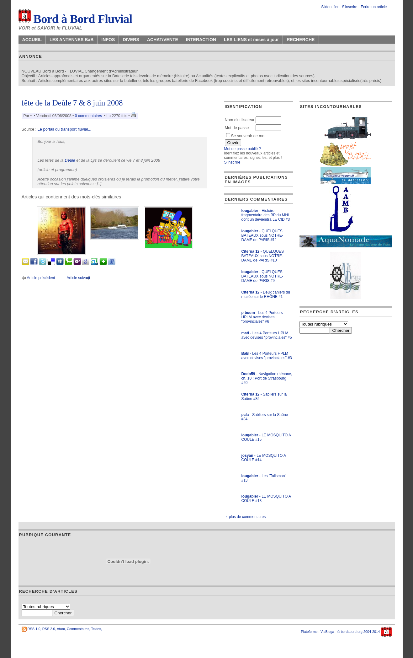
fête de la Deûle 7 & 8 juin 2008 (72, 103)
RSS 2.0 (48, 629)
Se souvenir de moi (246, 135)
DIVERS (131, 39)
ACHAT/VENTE (162, 39)
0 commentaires (89, 116)
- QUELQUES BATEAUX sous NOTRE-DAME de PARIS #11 (262, 235)
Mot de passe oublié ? (242, 149)
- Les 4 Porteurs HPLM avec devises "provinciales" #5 (266, 335)
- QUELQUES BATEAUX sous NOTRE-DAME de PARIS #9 (262, 276)
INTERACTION (201, 39)
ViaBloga (327, 632)
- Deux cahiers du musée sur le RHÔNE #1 (265, 294)
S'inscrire (349, 7)
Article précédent (41, 278)
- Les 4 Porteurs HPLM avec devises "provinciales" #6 (262, 317)
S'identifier (330, 7)
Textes (96, 629)
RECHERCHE (301, 39)
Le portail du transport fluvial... (64, 129)
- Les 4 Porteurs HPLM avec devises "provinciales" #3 (266, 355)
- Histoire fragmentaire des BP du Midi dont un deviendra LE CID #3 (265, 215)
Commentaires (78, 629)
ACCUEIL (32, 39)
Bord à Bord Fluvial (75, 18)
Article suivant (78, 278)
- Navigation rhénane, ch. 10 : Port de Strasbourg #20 (266, 378)
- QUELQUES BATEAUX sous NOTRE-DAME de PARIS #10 (262, 255)
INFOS (108, 39)
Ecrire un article (374, 7)
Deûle (70, 160)
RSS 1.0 (34, 629)
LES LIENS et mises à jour (251, 39)
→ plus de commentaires (245, 517)
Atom (61, 629)
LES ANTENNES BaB (71, 39)
